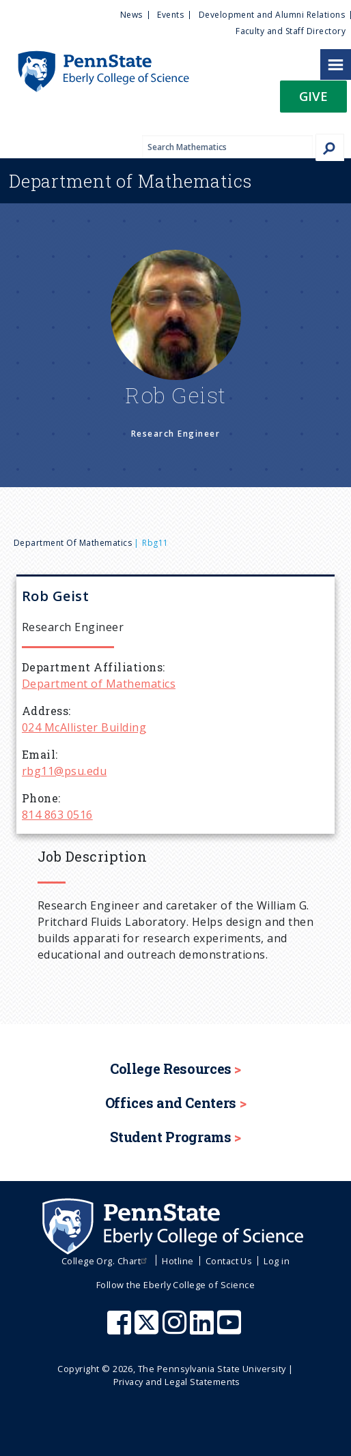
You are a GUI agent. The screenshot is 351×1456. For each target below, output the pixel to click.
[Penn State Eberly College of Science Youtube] (230, 1329)
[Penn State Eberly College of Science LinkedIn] (203, 1329)
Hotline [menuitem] (177, 1261)
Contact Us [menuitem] (229, 1261)
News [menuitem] (131, 14)
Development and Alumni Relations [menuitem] (272, 14)
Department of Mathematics (73, 543)
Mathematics (130, 180)
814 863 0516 (57, 814)
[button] (313, 101)
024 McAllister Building (84, 727)
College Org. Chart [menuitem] (106, 1261)
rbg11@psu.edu (64, 770)
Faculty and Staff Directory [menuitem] (291, 31)
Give (313, 95)
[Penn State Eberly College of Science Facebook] (121, 1329)
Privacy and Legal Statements (176, 1381)
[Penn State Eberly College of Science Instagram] (176, 1329)
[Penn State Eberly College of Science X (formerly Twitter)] (148, 1329)
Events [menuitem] (170, 14)
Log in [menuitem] (277, 1261)
